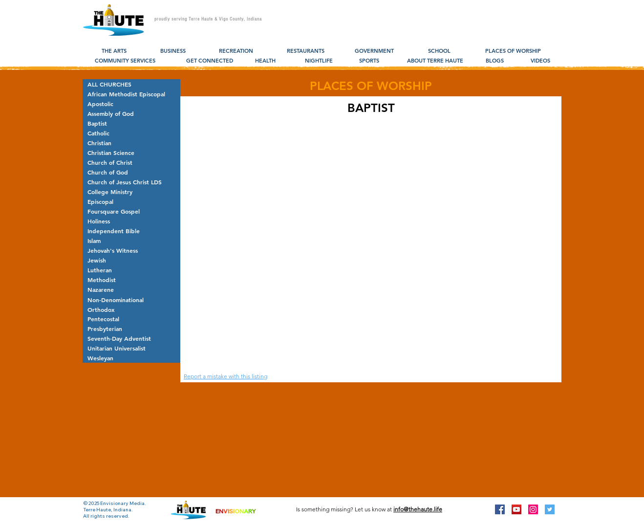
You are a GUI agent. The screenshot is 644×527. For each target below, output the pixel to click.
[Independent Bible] (131, 231)
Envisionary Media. (123, 503)
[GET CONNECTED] (209, 61)
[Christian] (131, 143)
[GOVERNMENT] (374, 51)
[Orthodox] (131, 309)
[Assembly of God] (131, 113)
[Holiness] (131, 221)
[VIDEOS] (540, 61)
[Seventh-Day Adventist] (131, 338)
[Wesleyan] (131, 358)
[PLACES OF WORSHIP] (513, 51)
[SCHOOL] (439, 51)
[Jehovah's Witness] (131, 250)
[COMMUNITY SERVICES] (125, 61)
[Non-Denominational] (131, 299)
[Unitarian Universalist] (131, 348)
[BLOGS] (494, 61)
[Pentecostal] (131, 319)
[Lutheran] (131, 270)
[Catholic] (131, 133)
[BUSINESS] (172, 51)
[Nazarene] (131, 289)
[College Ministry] (131, 192)
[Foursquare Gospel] (131, 211)
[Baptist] (131, 123)
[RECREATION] (236, 51)
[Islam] (131, 240)
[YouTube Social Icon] (516, 509)
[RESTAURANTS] (305, 51)
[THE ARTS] (114, 51)
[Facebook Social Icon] (500, 509)
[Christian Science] (131, 152)
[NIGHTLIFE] (319, 61)
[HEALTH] (265, 61)
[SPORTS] (369, 61)
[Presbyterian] (131, 328)
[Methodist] (131, 280)
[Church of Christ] (131, 162)
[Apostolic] (131, 104)
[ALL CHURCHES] (131, 84)
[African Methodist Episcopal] (131, 94)
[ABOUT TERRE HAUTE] (435, 61)
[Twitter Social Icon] (550, 509)
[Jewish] (131, 260)
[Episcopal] (131, 201)
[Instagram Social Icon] (533, 509)
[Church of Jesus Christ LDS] (131, 182)
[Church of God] (131, 172)
